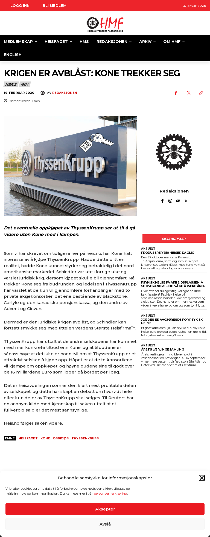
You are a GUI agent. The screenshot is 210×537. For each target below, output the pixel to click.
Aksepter (105, 509)
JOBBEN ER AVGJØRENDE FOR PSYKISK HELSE (171, 321)
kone (45, 438)
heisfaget (28, 438)
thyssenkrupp (85, 438)
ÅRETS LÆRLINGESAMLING (162, 349)
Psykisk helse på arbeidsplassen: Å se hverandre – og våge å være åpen (172, 284)
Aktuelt (11, 84)
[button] (202, 478)
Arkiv (24, 84)
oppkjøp (61, 438)
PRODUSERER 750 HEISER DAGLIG (167, 253)
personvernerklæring (110, 493)
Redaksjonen (64, 93)
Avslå (105, 524)
